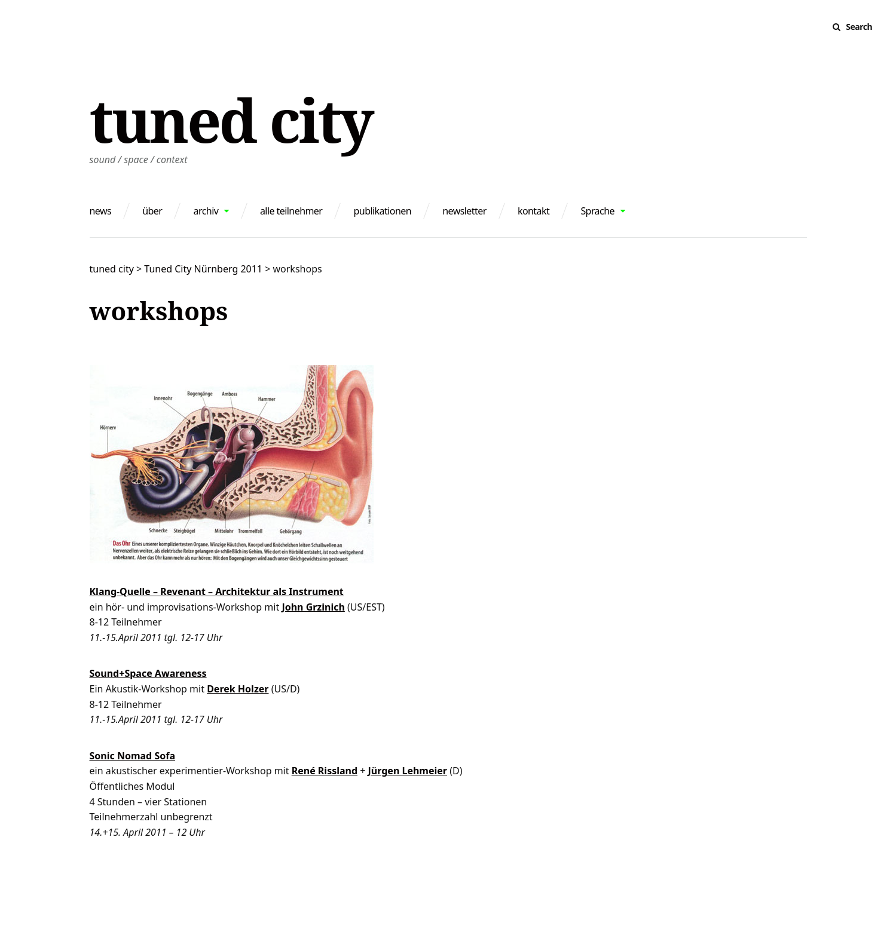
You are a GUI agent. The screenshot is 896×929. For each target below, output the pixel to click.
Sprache (597, 211)
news (101, 211)
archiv (206, 211)
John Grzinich (313, 607)
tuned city (231, 119)
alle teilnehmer (291, 211)
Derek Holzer (237, 688)
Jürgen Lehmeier (407, 770)
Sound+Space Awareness (148, 673)
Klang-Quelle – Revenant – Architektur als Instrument (217, 591)
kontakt (533, 211)
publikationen (382, 211)
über (152, 211)
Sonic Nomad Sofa (132, 755)
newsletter (464, 211)
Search (859, 26)
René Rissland (324, 770)
